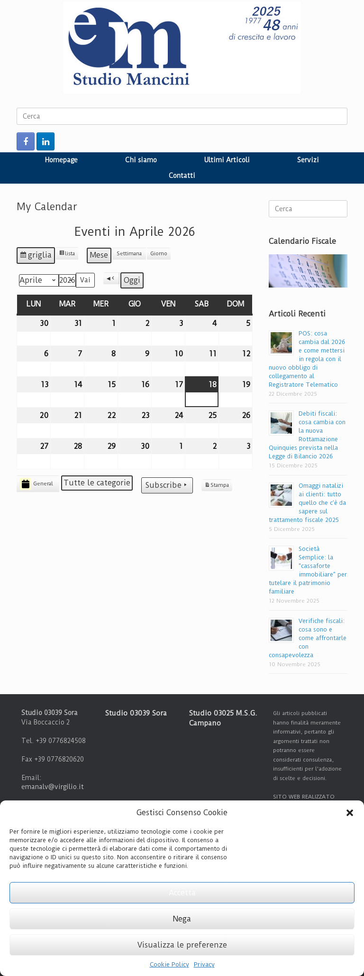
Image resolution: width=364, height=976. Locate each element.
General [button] (36, 484)
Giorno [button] (158, 254)
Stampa (216, 487)
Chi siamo (141, 160)
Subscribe (167, 485)
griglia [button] (37, 257)
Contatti (182, 175)
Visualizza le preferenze (182, 944)
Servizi (308, 160)
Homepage (61, 160)
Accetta (182, 892)
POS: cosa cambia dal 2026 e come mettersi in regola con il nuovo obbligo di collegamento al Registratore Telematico (307, 359)
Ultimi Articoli (227, 160)
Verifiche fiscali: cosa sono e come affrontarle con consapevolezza (307, 638)
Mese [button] (99, 255)
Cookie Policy (169, 964)
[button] (350, 813)
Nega (182, 918)
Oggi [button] (132, 280)
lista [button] (68, 255)
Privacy (204, 964)
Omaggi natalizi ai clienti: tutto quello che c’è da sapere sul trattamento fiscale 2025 (307, 502)
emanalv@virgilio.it (52, 786)
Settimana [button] (129, 254)
